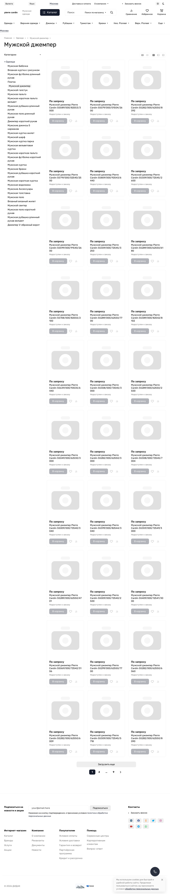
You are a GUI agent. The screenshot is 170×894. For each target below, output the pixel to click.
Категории (10, 54)
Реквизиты (38, 840)
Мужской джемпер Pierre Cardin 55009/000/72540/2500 (105, 598)
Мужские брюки (17, 169)
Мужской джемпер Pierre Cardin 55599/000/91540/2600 (65, 247)
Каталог (8, 835)
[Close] (162, 879)
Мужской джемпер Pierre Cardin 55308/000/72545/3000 (106, 388)
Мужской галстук (18, 90)
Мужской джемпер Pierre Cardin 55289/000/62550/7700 (106, 317)
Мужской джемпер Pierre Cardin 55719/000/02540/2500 (65, 177)
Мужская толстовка (19, 193)
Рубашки (67, 23)
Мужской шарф (16, 137)
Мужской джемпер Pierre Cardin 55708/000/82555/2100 (65, 317)
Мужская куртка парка (21, 141)
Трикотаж (85, 23)
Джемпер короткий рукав (22, 121)
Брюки (102, 23)
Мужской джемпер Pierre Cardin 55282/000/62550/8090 (147, 738)
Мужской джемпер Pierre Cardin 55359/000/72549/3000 (146, 528)
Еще (160, 23)
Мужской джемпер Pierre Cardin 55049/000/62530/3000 (65, 458)
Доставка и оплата (81, 4)
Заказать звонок (133, 4)
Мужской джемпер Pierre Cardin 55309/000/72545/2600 (146, 177)
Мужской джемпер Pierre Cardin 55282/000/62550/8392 (147, 107)
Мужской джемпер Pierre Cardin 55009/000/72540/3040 (65, 528)
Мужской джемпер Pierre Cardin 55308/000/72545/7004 (146, 458)
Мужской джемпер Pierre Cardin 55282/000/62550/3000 (106, 458)
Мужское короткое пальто (22, 153)
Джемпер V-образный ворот (24, 224)
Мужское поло (16, 197)
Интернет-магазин (15, 830)
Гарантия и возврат (70, 845)
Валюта (9, 4)
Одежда (8, 23)
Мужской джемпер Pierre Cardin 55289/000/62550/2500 (146, 388)
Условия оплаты (68, 835)
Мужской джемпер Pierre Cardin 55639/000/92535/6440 (65, 388)
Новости (36, 850)
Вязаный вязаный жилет (22, 201)
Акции (7, 850)
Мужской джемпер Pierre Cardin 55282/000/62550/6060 (146, 668)
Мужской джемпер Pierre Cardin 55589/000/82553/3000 (65, 107)
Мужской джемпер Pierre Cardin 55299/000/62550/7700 (106, 668)
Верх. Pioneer (142, 23)
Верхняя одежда (29, 23)
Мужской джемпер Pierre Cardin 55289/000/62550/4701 (65, 598)
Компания (37, 830)
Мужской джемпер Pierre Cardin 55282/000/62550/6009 (65, 738)
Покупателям (67, 830)
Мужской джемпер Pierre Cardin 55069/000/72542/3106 (65, 668)
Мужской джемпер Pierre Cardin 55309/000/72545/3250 (105, 247)
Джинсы (50, 23)
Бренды (8, 840)
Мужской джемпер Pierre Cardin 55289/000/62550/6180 (147, 247)
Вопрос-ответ (95, 848)
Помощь (92, 830)
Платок (12, 81)
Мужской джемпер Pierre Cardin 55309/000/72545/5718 (105, 738)
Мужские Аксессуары (20, 189)
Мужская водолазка (19, 184)
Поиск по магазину (94, 12)
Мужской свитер (17, 205)
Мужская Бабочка (18, 66)
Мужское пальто (17, 94)
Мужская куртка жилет (21, 133)
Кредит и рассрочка (70, 858)
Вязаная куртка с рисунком (24, 70)
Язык (32, 4)
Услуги (8, 845)
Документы (38, 845)
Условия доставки (69, 840)
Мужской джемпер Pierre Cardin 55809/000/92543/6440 (105, 177)
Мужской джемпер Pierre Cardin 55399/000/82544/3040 (106, 528)
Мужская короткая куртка (23, 180)
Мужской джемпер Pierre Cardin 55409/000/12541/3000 (147, 598)
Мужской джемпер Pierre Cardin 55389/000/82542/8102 (147, 317)
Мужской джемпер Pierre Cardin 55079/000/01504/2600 (106, 107)
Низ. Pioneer (120, 23)
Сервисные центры (98, 835)
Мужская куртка (17, 164)
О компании (100, 4)
